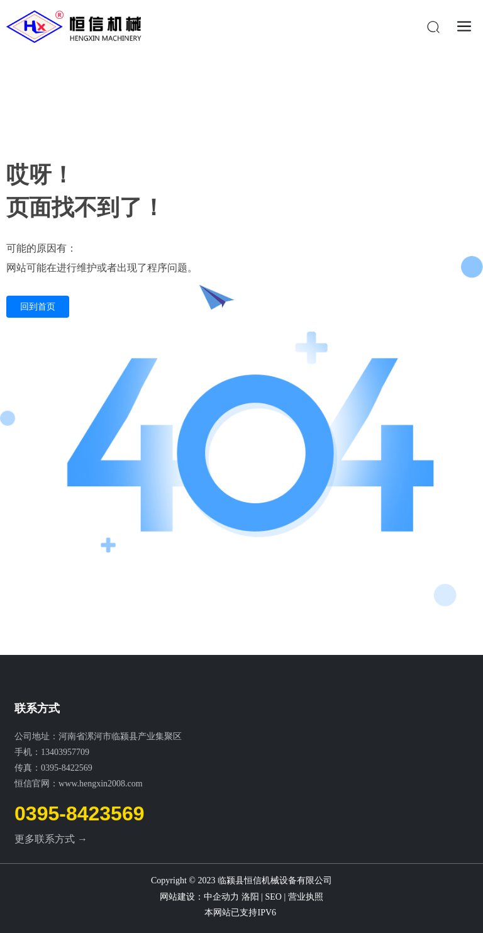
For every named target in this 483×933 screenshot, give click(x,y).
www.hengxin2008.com (100, 783)
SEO (273, 897)
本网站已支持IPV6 (241, 912)
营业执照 (305, 897)
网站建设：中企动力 (201, 897)
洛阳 (250, 897)
